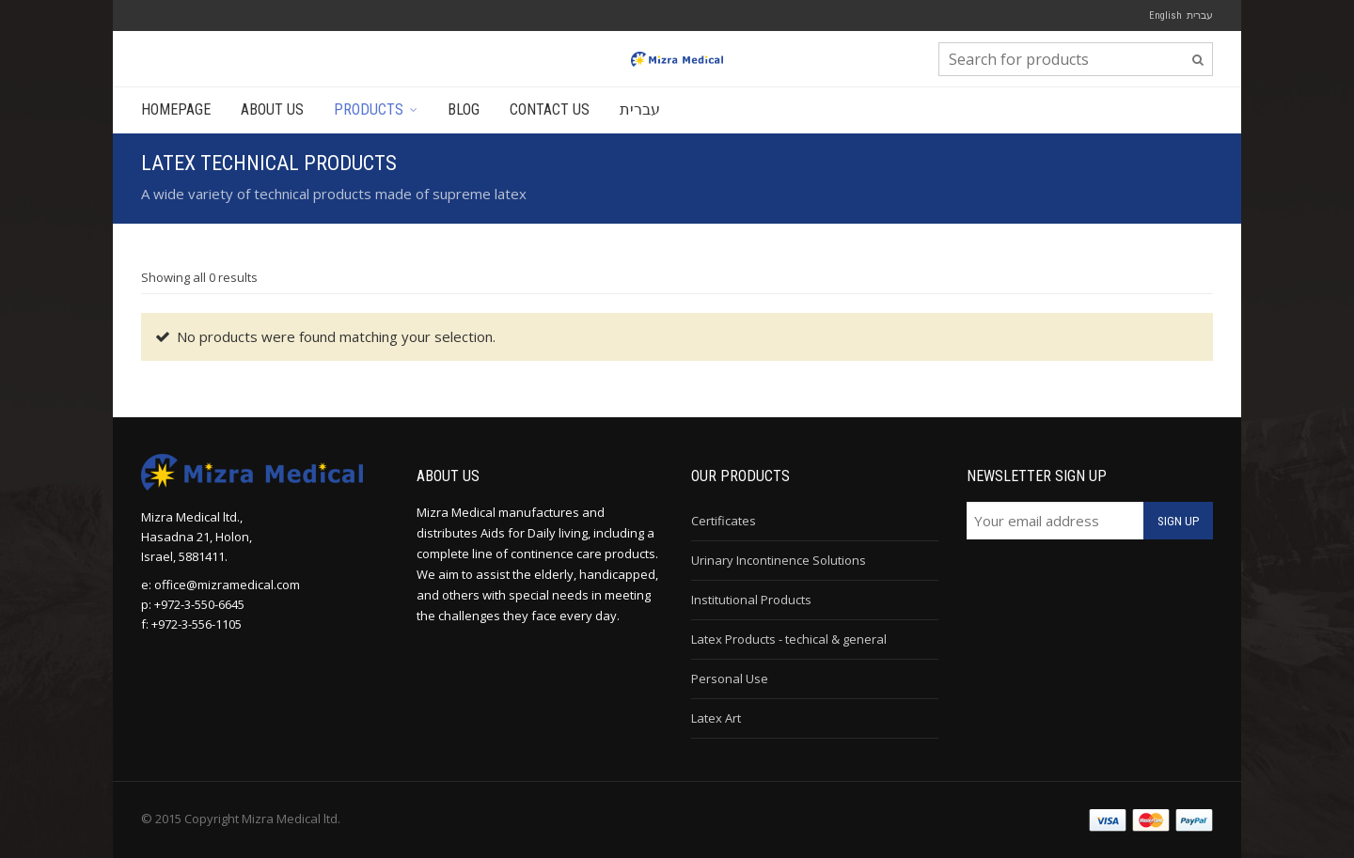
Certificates (723, 520)
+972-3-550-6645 (199, 604)
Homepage (176, 109)
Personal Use (729, 678)
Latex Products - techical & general (789, 639)
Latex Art (716, 718)
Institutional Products (751, 599)
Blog (464, 109)
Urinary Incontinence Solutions (778, 560)
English (1165, 15)
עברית (1200, 15)
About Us (272, 109)
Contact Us (550, 109)
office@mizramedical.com (227, 584)
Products (368, 109)
